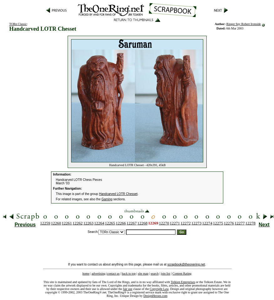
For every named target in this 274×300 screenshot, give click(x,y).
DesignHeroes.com (155, 295)
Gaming (106, 199)
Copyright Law (159, 289)
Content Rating (182, 273)
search (155, 273)
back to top (129, 273)
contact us (113, 273)
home (85, 273)
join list (165, 273)
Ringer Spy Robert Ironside (243, 24)
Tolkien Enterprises (183, 282)
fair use (127, 289)
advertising (99, 273)
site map (143, 273)
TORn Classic (18, 24)
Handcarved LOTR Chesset (118, 194)
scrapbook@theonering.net (186, 264)
